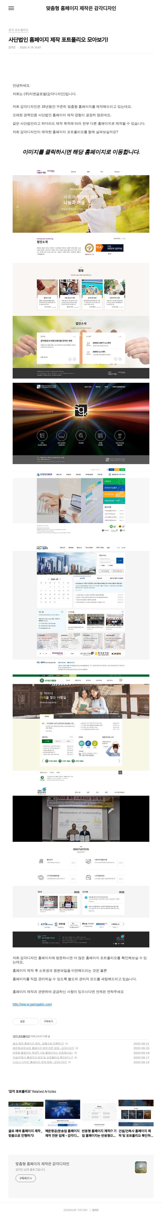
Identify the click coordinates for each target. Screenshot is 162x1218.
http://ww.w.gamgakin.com (32, 1004)
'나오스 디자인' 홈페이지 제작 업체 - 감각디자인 (40, 1062)
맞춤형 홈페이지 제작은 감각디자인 (81, 8)
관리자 (95, 1210)
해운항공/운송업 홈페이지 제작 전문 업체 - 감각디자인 (43, 1048)
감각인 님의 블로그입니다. (31, 1169)
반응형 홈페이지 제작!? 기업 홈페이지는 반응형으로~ (43, 1052)
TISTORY (82, 1210)
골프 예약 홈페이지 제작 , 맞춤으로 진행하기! (38, 1043)
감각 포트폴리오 (21, 1036)
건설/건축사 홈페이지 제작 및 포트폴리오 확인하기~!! (43, 1057)
